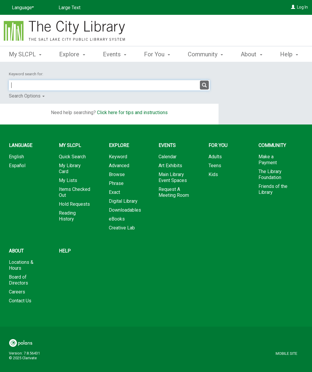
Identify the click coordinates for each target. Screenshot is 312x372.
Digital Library (123, 201)
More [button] (252, 54)
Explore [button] (72, 53)
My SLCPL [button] (25, 53)
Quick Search (72, 156)
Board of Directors (18, 280)
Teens (214, 165)
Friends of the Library (272, 189)
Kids (213, 174)
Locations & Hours (21, 265)
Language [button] (20, 145)
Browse (117, 174)
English (16, 156)
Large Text (69, 7)
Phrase (116, 183)
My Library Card (70, 168)
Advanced (119, 165)
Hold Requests (74, 204)
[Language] (22, 8)
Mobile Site (286, 353)
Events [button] (114, 53)
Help (65, 251)
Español (17, 165)
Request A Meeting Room (174, 192)
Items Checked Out (74, 192)
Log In (302, 7)
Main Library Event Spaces (173, 177)
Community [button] (205, 53)
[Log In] (293, 7)
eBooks (117, 219)
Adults (215, 156)
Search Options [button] (27, 96)
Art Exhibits (170, 165)
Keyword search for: (26, 74)
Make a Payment (267, 159)
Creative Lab (122, 228)
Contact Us (20, 301)
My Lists (68, 180)
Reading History (67, 216)
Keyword (118, 156)
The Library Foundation (270, 174)
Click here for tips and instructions (132, 112)
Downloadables (125, 210)
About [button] (16, 251)
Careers (17, 292)
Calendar (168, 156)
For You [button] (157, 53)
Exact (114, 192)
